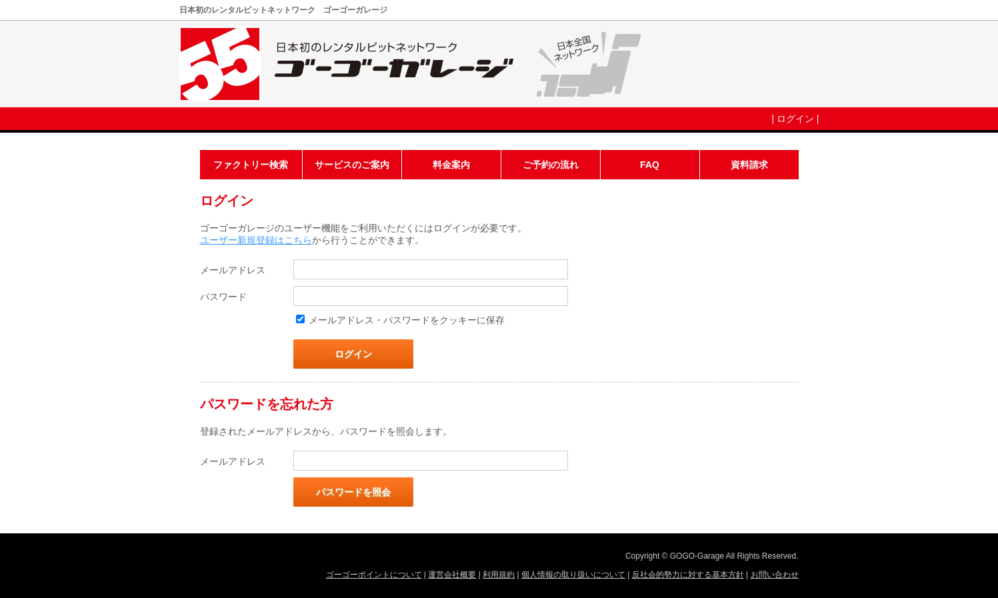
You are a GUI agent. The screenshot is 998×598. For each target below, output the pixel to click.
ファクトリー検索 (250, 164)
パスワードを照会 (353, 492)
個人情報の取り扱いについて (573, 574)
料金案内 (451, 164)
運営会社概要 (452, 574)
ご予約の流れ (551, 164)
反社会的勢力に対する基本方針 (688, 574)
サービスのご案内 (352, 164)
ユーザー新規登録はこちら (256, 240)
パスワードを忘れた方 (266, 404)
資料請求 (749, 164)
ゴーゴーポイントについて (374, 574)
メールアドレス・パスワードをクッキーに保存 (407, 320)
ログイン (795, 118)
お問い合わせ (775, 574)
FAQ (649, 164)
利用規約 (499, 574)
